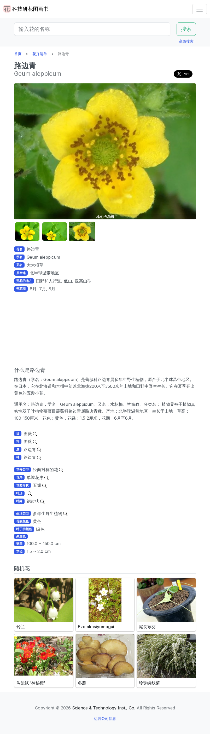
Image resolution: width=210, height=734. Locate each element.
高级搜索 (186, 41)
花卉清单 (39, 53)
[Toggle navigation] (199, 9)
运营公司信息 (105, 718)
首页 (17, 53)
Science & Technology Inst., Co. (103, 707)
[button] (27, 232)
